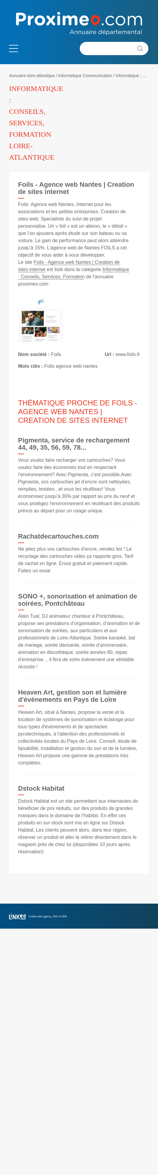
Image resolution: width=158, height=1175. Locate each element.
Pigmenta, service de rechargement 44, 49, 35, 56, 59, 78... (74, 443)
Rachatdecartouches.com (58, 536)
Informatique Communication (85, 75)
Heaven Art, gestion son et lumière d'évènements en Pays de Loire (72, 696)
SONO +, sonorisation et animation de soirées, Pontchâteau (77, 599)
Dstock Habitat (41, 788)
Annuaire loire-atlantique (32, 75)
